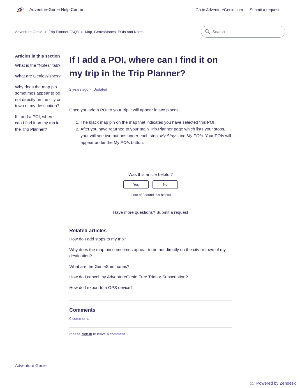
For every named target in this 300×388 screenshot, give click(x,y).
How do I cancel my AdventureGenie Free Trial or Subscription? (128, 276)
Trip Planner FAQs (64, 32)
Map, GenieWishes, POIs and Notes (114, 32)
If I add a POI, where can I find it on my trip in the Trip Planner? (37, 123)
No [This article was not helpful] (165, 185)
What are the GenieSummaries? (99, 266)
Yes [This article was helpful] (136, 185)
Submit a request (265, 10)
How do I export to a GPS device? (101, 287)
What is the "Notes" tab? (38, 65)
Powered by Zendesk (276, 383)
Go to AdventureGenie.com (219, 10)
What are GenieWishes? (38, 76)
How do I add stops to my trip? (97, 239)
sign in (87, 334)
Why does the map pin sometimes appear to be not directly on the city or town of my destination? (38, 96)
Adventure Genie (29, 32)
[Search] (243, 31)
